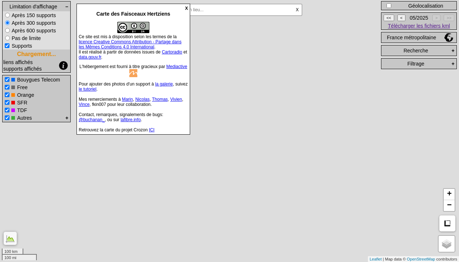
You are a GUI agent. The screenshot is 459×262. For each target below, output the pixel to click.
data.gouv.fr (90, 57)
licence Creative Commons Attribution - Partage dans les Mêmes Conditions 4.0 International (130, 44)
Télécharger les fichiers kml (419, 26)
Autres (24, 118)
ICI (151, 129)
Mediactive (176, 66)
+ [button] (449, 194)
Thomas (160, 99)
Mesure (447, 223)
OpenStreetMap (421, 259)
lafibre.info (131, 119)
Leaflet (376, 259)
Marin (127, 99)
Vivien (176, 99)
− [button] (449, 205)
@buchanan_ (92, 119)
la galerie (164, 84)
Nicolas (142, 99)
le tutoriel (88, 89)
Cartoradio (172, 52)
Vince (84, 104)
